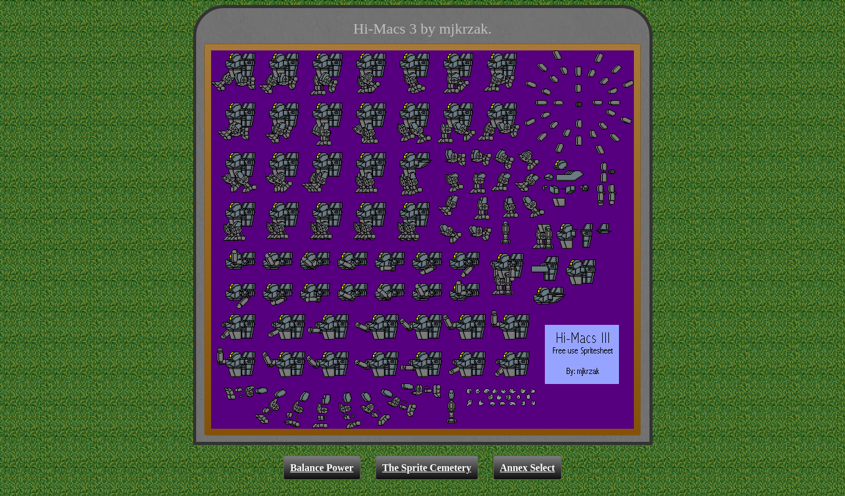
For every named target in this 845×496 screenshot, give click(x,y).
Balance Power (322, 467)
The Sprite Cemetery (426, 467)
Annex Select (527, 467)
